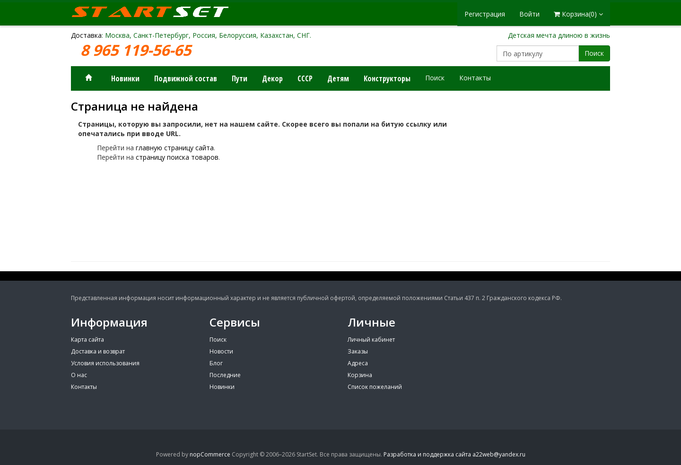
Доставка (86, 35)
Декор (272, 78)
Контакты (475, 77)
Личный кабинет (371, 340)
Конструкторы (387, 78)
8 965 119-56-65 (137, 50)
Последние (225, 375)
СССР (305, 78)
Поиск (594, 53)
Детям (338, 78)
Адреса (358, 363)
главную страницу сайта (175, 147)
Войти (529, 13)
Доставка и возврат (98, 351)
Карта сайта (87, 340)
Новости (221, 351)
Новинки (125, 78)
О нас (79, 375)
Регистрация (484, 13)
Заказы (358, 351)
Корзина (360, 375)
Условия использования (105, 363)
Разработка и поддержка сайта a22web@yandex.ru (454, 454)
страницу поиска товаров (177, 157)
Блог (216, 363)
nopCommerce (210, 454)
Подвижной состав (185, 78)
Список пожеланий (375, 387)
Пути (239, 78)
